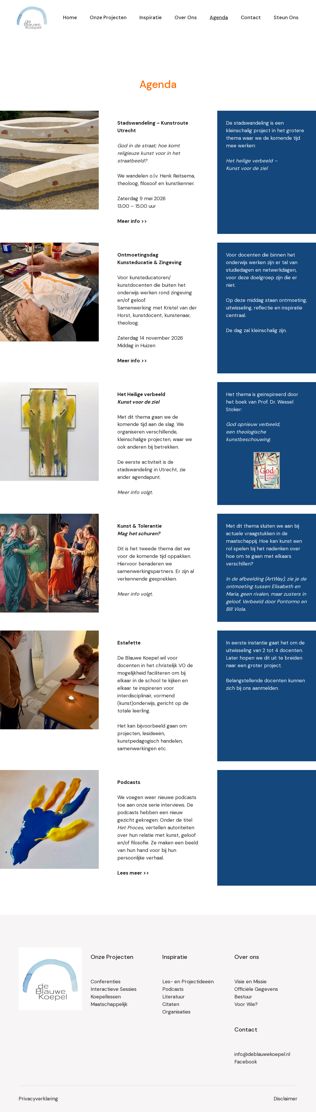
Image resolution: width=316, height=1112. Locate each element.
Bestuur (243, 996)
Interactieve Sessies (114, 989)
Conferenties (106, 981)
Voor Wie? (246, 1004)
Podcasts (173, 989)
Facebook (245, 1062)
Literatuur (173, 996)
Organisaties (176, 1012)
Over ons (246, 957)
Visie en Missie (250, 981)
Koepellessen (106, 996)
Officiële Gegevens (256, 989)
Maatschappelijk (109, 1004)
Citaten (170, 1004)
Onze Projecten (112, 957)
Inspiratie (174, 957)
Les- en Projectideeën (188, 981)
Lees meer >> (133, 873)
